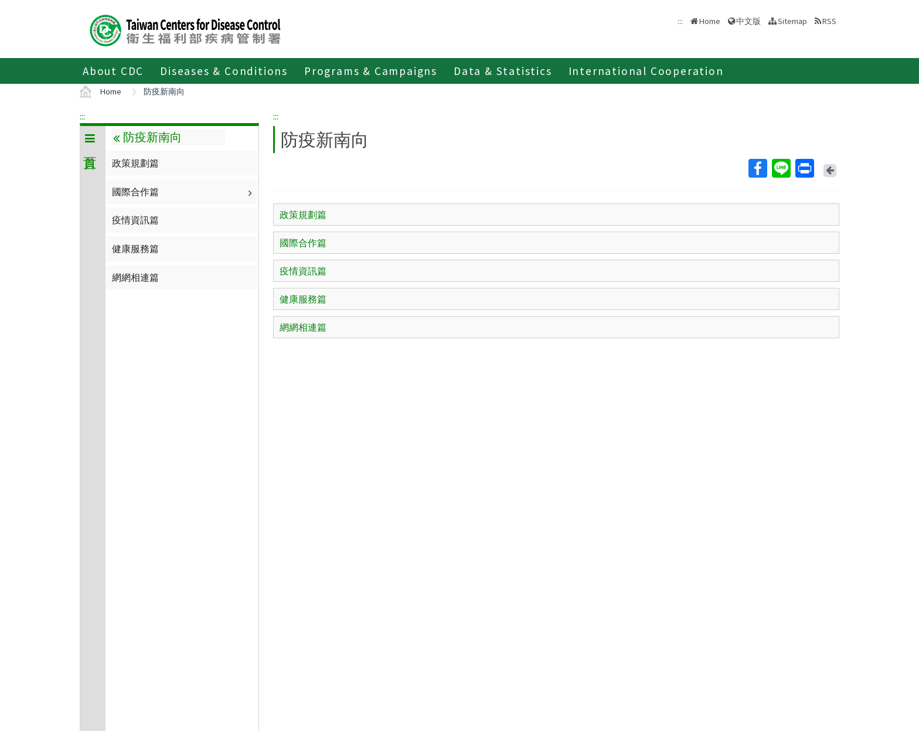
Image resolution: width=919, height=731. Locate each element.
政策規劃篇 (135, 163)
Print (804, 168)
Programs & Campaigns (370, 71)
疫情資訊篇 (135, 220)
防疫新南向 (164, 91)
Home (709, 21)
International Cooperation (646, 71)
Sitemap (792, 21)
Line (781, 168)
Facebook (757, 168)
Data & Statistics (503, 71)
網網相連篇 (135, 277)
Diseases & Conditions (224, 71)
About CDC (113, 71)
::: (82, 116)
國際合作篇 (183, 192)
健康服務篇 (135, 248)
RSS (829, 21)
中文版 (748, 21)
